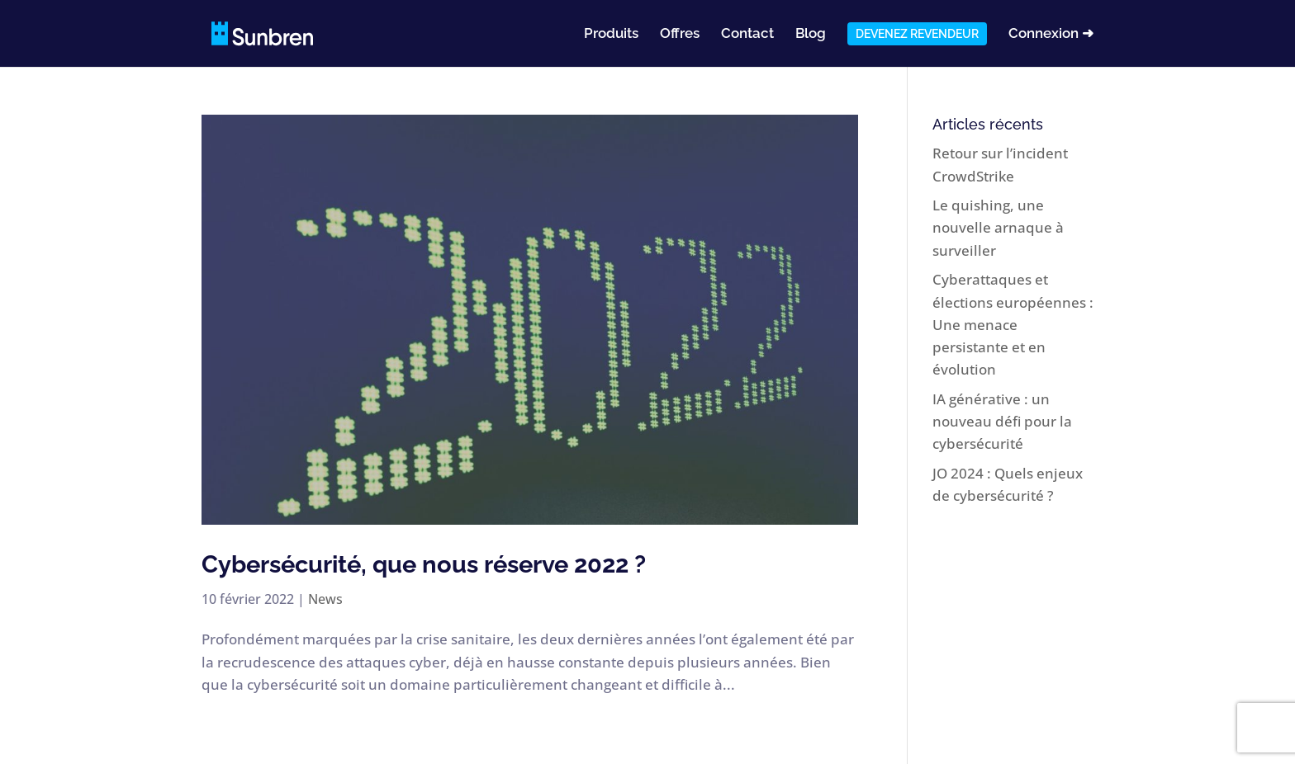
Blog (810, 34)
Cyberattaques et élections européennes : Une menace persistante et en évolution (1012, 324)
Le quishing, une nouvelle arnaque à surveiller (998, 227)
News (325, 599)
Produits (611, 34)
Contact (747, 34)
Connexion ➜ (1050, 34)
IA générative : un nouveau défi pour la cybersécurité (1002, 421)
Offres (680, 34)
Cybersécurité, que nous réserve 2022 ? (424, 564)
